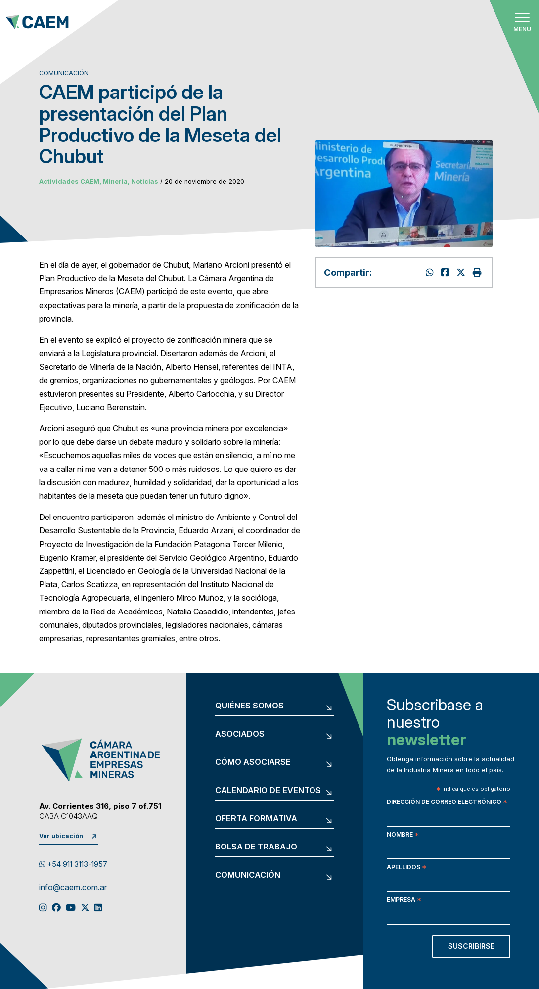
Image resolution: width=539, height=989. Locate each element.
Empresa (404, 900)
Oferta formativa (256, 818)
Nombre (403, 835)
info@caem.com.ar (73, 887)
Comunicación (247, 875)
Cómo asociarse (253, 762)
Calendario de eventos (268, 790)
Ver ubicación (61, 836)
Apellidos (406, 868)
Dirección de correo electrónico (447, 802)
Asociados (240, 734)
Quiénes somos (249, 706)
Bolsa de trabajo (256, 847)
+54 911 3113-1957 (73, 864)
